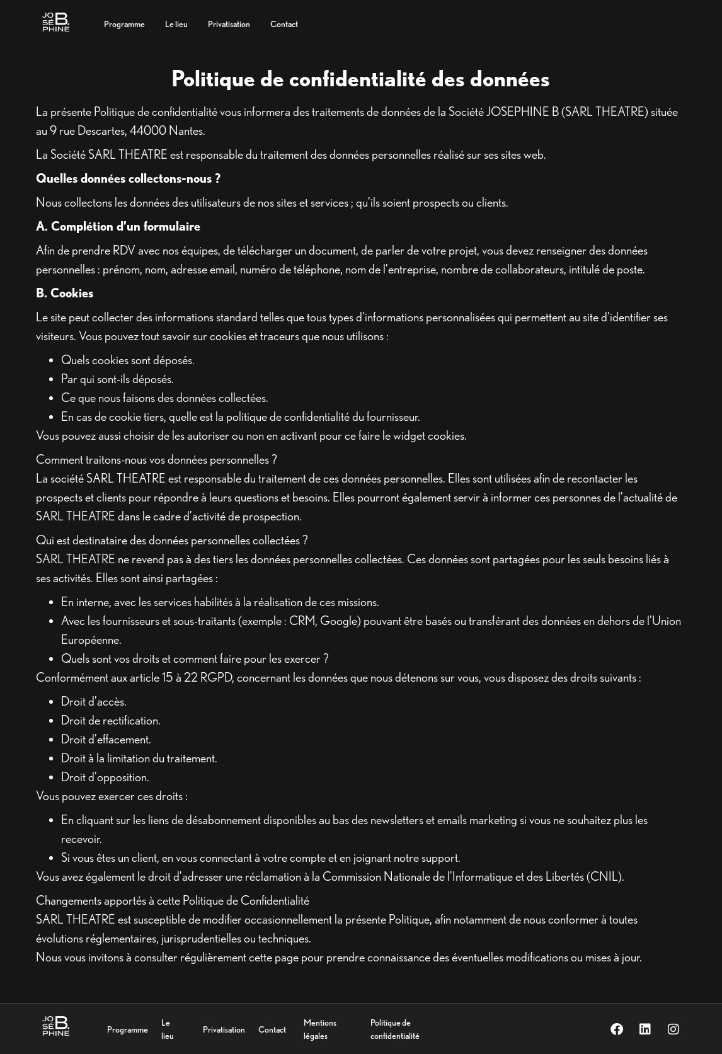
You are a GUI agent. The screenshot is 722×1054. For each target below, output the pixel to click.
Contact (272, 1029)
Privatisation (224, 1029)
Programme (127, 1029)
